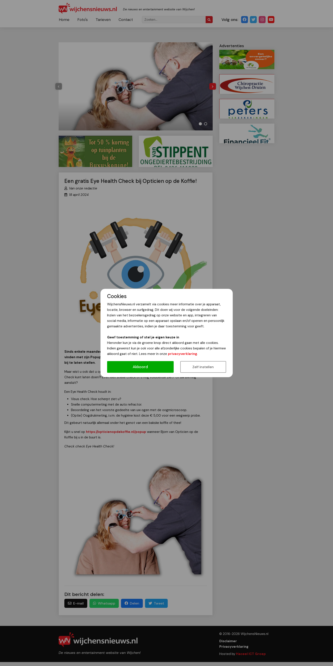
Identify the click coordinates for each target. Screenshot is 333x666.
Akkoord (140, 366)
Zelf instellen (203, 367)
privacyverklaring (182, 354)
